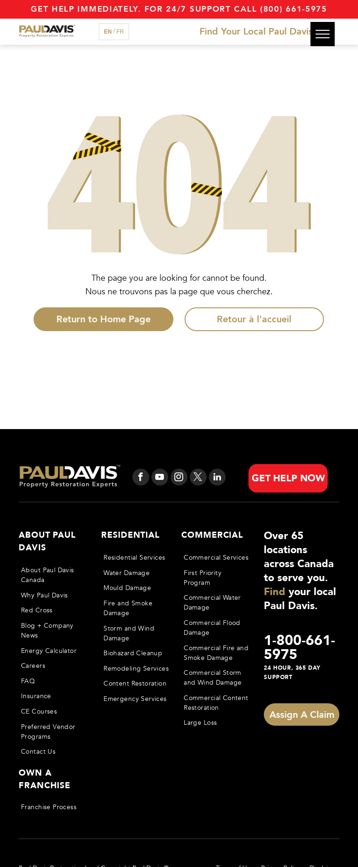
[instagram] (179, 478)
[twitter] (198, 478)
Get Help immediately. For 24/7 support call (144, 9)
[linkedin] (217, 478)
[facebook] (140, 478)
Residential (130, 535)
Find (274, 592)
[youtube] (159, 478)
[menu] (322, 34)
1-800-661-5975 (299, 647)
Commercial (212, 535)
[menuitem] (54, 575)
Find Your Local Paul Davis (256, 31)
